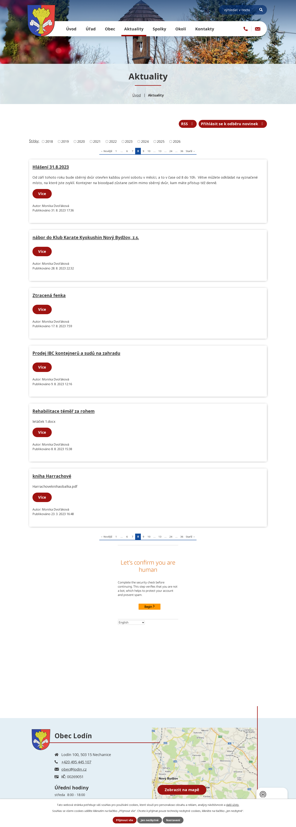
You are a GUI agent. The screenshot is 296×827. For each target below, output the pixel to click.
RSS (187, 123)
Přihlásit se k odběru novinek (233, 123)
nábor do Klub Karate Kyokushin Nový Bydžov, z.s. (85, 237)
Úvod (71, 29)
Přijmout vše (124, 820)
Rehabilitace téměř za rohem (63, 411)
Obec (110, 29)
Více (42, 193)
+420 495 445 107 (76, 762)
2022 (113, 141)
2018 (49, 141)
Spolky (159, 29)
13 (159, 151)
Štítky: (34, 141)
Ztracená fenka (49, 295)
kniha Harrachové (51, 476)
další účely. (232, 805)
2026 (176, 141)
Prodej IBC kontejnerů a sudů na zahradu (76, 353)
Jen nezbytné (150, 820)
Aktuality (133, 29)
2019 (65, 141)
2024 (145, 141)
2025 (160, 141)
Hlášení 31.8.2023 (50, 167)
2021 (97, 141)
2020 (81, 141)
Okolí (180, 29)
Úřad (91, 29)
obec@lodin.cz (74, 769)
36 (181, 151)
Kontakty (204, 29)
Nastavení (173, 820)
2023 (129, 141)
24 (170, 151)
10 (148, 151)
